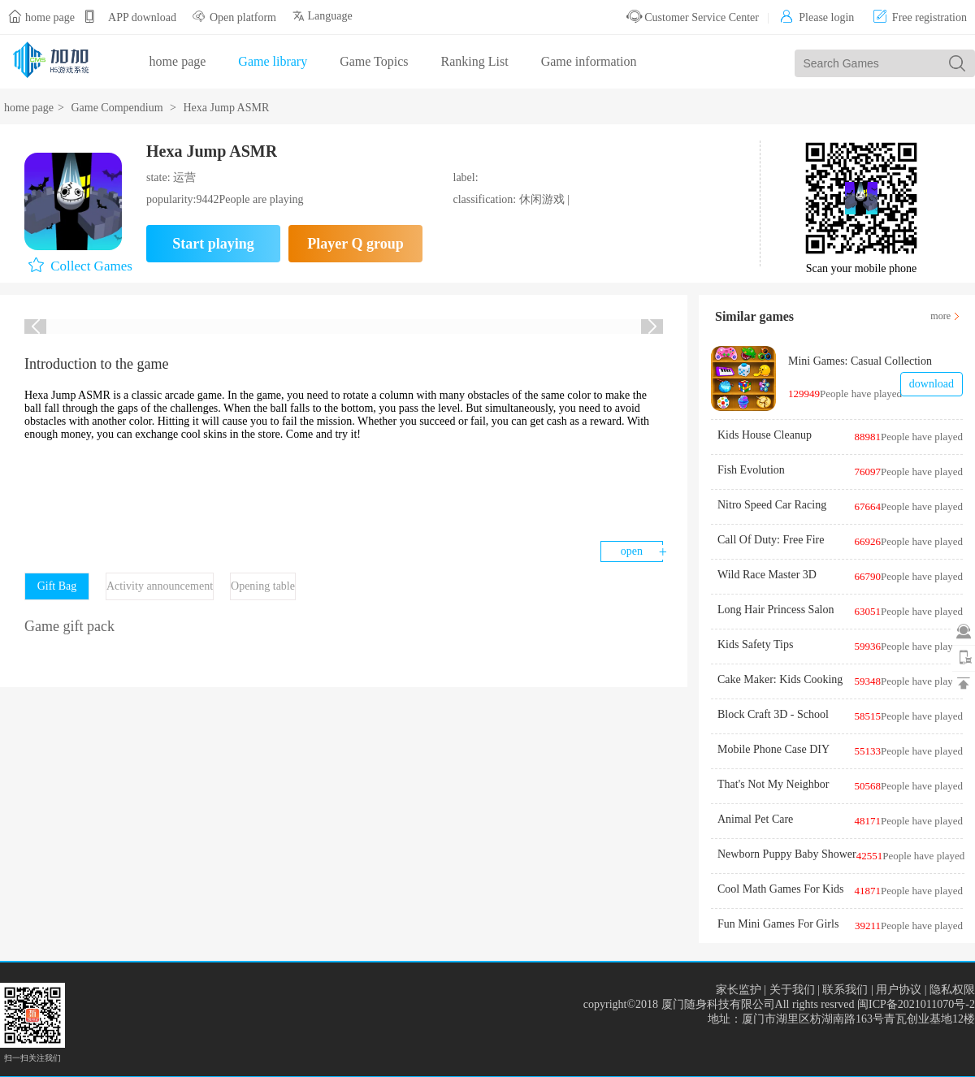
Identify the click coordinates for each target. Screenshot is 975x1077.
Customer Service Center (692, 17)
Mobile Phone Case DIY (773, 749)
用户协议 (898, 990)
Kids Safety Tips (755, 644)
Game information (589, 61)
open (632, 551)
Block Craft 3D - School (773, 714)
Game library (272, 61)
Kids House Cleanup (764, 435)
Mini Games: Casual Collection (860, 361)
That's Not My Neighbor (773, 784)
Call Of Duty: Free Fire (770, 540)
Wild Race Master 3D (767, 575)
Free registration (920, 17)
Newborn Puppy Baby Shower (786, 854)
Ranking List (475, 61)
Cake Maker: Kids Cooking (780, 679)
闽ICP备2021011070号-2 (916, 1004)
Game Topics (374, 61)
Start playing (213, 244)
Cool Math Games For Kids (780, 889)
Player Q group (355, 244)
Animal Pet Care (755, 819)
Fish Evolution (751, 470)
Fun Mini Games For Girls (777, 924)
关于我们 (792, 990)
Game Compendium (116, 108)
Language (322, 16)
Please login (817, 17)
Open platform (243, 17)
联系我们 (845, 990)
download (931, 384)
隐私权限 (952, 990)
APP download (142, 17)
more (940, 316)
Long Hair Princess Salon (775, 609)
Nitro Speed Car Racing (771, 505)
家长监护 (738, 990)
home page (50, 17)
